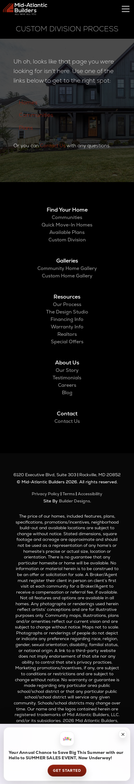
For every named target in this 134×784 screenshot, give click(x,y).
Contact (67, 413)
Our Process (67, 304)
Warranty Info (67, 327)
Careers (67, 385)
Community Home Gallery (67, 268)
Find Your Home (67, 209)
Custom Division (67, 240)
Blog (67, 392)
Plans (26, 127)
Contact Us (53, 145)
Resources (67, 296)
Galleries (67, 260)
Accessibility (90, 493)
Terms (69, 493)
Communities (36, 114)
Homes (28, 102)
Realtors (67, 334)
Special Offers (67, 342)
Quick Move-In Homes (67, 225)
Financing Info (67, 319)
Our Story (67, 370)
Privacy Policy (46, 493)
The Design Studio (67, 312)
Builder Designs (74, 501)
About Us (67, 362)
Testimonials (67, 378)
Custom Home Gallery (67, 276)
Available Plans (67, 232)
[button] (122, 734)
